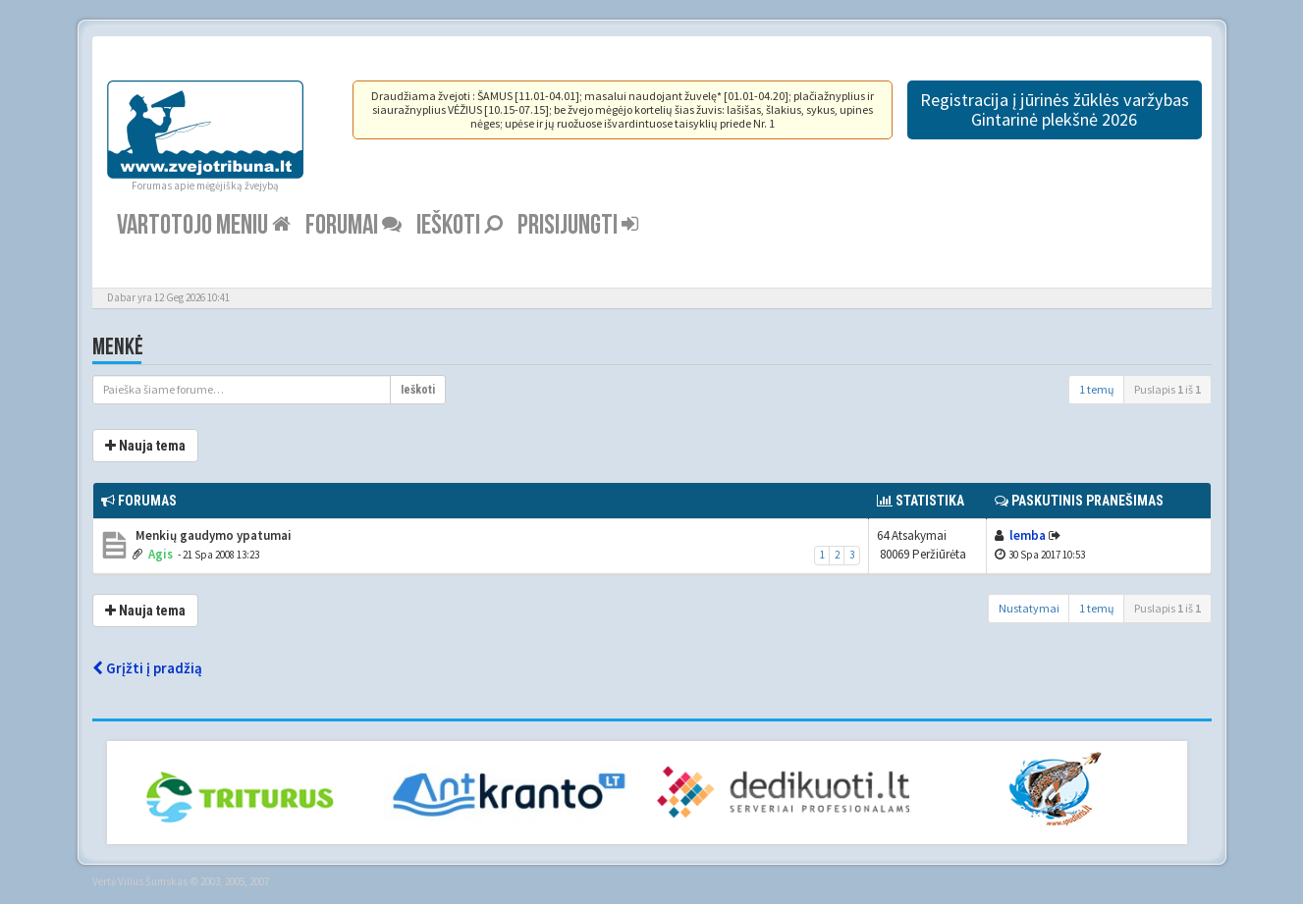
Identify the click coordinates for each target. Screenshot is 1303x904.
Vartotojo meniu (204, 225)
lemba (1027, 535)
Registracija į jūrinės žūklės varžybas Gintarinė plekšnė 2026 (1054, 109)
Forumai (353, 225)
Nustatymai (1029, 608)
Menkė (117, 347)
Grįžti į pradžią (147, 668)
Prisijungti (577, 225)
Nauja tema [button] (145, 445)
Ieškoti (459, 225)
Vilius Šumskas (153, 881)
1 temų (1096, 389)
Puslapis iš (1167, 389)
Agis (160, 554)
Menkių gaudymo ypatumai (212, 535)
